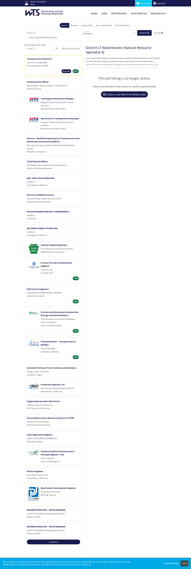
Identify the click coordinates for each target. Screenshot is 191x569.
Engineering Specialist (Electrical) (43, 401)
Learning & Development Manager (57, 98)
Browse (74, 25)
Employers (160, 3)
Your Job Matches (104, 25)
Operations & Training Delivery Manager (60, 118)
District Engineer (35, 471)
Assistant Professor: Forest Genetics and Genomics (52, 367)
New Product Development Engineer (58, 488)
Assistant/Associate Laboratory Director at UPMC (50, 418)
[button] (158, 33)
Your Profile (139, 13)
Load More (53, 542)
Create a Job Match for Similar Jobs (124, 94)
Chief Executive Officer (38, 82)
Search (64, 25)
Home (94, 13)
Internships (119, 13)
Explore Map (87, 25)
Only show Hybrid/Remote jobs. (43, 37)
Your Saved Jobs (122, 25)
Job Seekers (143, 3)
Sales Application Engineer (40, 434)
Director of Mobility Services (40, 195)
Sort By (30, 48)
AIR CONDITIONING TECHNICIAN (42, 228)
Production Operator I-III (53, 384)
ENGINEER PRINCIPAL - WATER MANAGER (46, 510)
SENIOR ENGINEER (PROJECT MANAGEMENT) (48, 211)
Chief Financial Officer (37, 161)
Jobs (104, 13)
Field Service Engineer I (38, 289)
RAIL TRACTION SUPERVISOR (40, 178)
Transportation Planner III (39, 58)
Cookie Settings (171, 563)
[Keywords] (53, 33)
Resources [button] (158, 13)
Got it (184, 563)
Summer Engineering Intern (54, 245)
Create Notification (71, 48)
